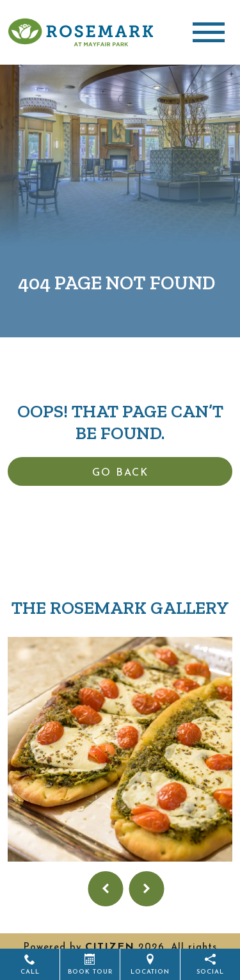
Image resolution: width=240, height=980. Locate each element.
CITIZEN (109, 947)
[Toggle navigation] (208, 32)
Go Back (120, 473)
